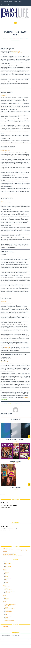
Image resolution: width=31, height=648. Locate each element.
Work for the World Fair (7, 548)
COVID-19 (5, 562)
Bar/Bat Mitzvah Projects (9, 591)
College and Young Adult (9, 608)
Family (4, 585)
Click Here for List (6, 626)
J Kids (6, 588)
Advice (6, 576)
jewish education (15, 403)
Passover (6, 599)
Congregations (8, 610)
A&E (4, 583)
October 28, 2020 (15, 441)
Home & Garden (8, 578)
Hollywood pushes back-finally (8, 553)
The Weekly (15, 1)
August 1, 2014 (15, 489)
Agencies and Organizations (10, 604)
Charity (6, 573)
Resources (5, 602)
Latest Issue (6, 1)
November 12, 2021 (24, 38)
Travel (6, 580)
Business (4, 570)
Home (1, 1)
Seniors (4, 595)
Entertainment (8, 563)
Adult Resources (8, 566)
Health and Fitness (8, 589)
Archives (20, 1)
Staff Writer (5, 38)
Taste (6, 579)
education (10, 403)
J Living (6, 582)
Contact (10, 1)
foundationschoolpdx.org (15, 51)
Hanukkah (7, 598)
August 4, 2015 (15, 462)
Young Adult (7, 586)
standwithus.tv (7, 347)
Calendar (4, 601)
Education (7, 572)
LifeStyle (4, 575)
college (6, 403)
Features (4, 569)
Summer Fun (7, 592)
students (20, 403)
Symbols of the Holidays (9, 620)
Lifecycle (6, 617)
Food (6, 613)
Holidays (4, 596)
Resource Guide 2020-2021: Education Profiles (15, 439)
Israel (4, 594)
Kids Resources (8, 564)
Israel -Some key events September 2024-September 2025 (13, 555)
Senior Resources (8, 567)
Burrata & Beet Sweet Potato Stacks (9, 554)
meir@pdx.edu (25, 397)
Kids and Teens (8, 615)
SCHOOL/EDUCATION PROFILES (15, 461)
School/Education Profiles (15, 487)
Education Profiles (14, 38)
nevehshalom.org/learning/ (16, 52)
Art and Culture (8, 605)
